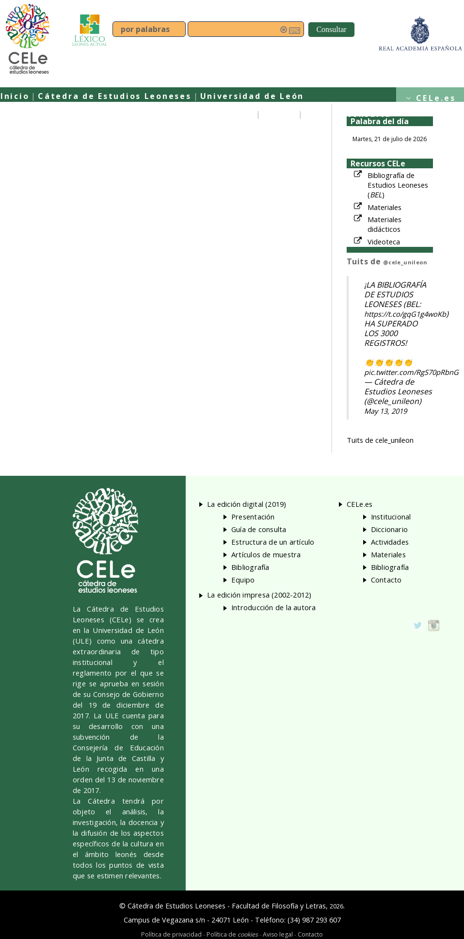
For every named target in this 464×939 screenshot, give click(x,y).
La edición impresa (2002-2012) (259, 594)
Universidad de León (252, 96)
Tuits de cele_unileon (380, 440)
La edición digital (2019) (247, 504)
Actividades (390, 542)
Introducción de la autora (273, 607)
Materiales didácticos (384, 224)
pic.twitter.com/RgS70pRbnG (411, 372)
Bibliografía (250, 567)
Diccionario (389, 529)
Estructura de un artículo (273, 542)
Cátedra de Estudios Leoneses (114, 96)
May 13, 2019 (385, 411)
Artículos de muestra (266, 554)
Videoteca (384, 241)
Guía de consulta (348, 114)
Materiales (384, 207)
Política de (232, 934)
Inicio (14, 96)
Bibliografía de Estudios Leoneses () (398, 184)
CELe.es (436, 98)
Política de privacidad (171, 934)
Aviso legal (278, 934)
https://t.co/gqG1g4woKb (405, 314)
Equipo (279, 114)
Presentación (221, 114)
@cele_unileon (405, 262)
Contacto (386, 579)
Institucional (391, 516)
